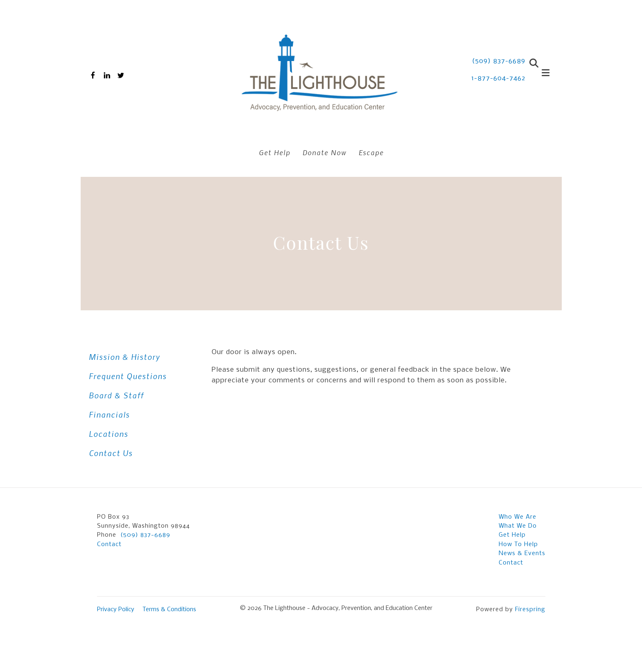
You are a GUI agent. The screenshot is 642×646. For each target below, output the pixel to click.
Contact (109, 544)
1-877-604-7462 (498, 78)
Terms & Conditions (169, 609)
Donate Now (324, 152)
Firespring (530, 609)
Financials (109, 414)
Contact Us (111, 453)
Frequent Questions (128, 376)
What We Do (518, 526)
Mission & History (124, 357)
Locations (108, 434)
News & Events (522, 553)
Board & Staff (116, 395)
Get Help (274, 152)
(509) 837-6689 (498, 61)
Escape (371, 152)
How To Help (518, 544)
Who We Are (517, 517)
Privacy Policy (115, 609)
